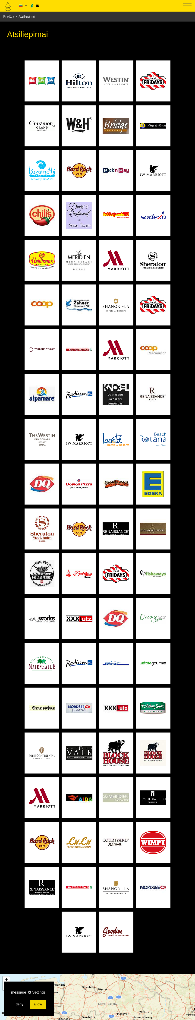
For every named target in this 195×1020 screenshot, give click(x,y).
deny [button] (19, 1004)
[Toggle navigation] (187, 6)
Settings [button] (37, 992)
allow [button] (38, 1004)
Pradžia (8, 16)
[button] (6, 979)
